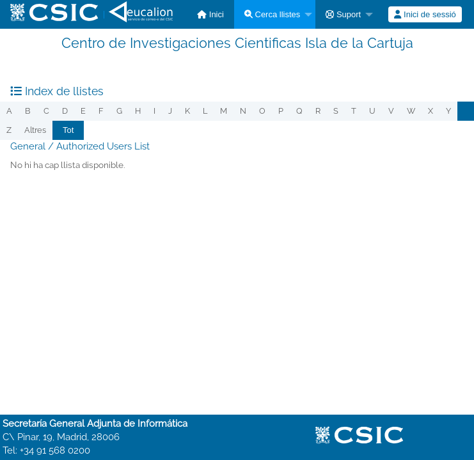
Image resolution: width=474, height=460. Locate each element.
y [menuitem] (448, 111)
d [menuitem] (65, 111)
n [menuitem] (243, 111)
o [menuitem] (262, 111)
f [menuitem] (101, 111)
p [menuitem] (280, 111)
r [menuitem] (317, 111)
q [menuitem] (299, 111)
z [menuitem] (9, 130)
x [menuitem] (430, 111)
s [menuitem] (335, 111)
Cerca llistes (272, 14)
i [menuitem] (154, 111)
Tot (68, 130)
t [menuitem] (353, 111)
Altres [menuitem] (35, 130)
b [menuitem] (28, 111)
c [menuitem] (46, 111)
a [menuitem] (9, 111)
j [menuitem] (170, 111)
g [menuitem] (119, 111)
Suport (343, 14)
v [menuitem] (391, 111)
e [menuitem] (83, 111)
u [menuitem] (372, 111)
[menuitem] (210, 14)
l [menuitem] (205, 111)
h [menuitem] (138, 111)
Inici (210, 14)
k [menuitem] (187, 111)
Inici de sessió (424, 14)
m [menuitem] (223, 111)
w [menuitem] (411, 111)
